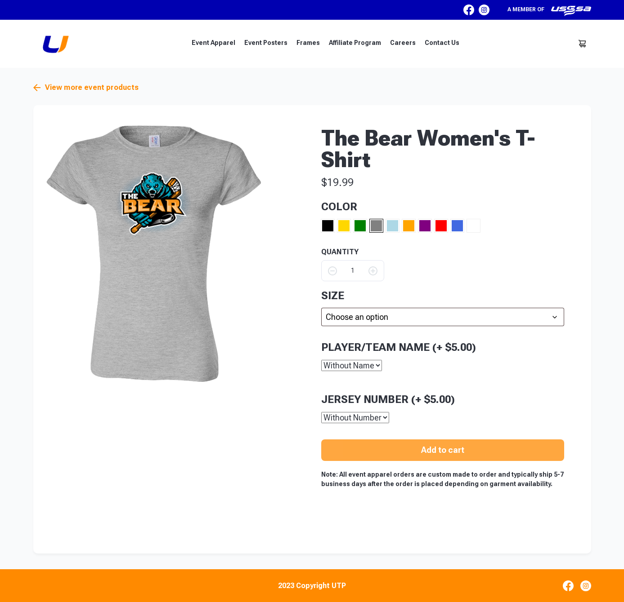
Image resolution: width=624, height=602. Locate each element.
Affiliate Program (355, 42)
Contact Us (442, 42)
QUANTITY (340, 252)
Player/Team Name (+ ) (398, 346)
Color (339, 206)
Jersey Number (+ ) (388, 399)
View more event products (86, 88)
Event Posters (265, 42)
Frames (308, 42)
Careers (403, 42)
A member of (549, 11)
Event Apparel (213, 42)
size (332, 295)
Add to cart (442, 449)
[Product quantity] (352, 271)
